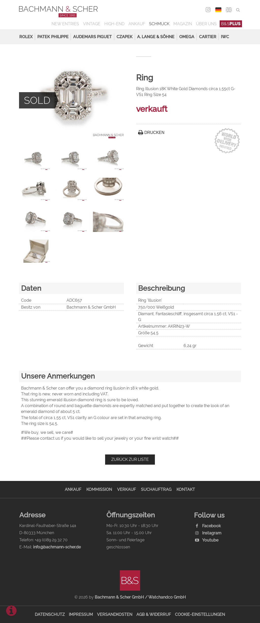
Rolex (25, 36)
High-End (114, 23)
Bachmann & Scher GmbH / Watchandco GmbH (140, 597)
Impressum (81, 614)
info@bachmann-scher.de (57, 547)
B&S (231, 23)
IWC (225, 36)
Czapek (125, 36)
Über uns (206, 23)
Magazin (182, 23)
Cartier (207, 36)
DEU (218, 9)
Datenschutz (50, 614)
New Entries (65, 23)
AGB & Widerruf (153, 614)
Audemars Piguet (92, 36)
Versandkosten (114, 614)
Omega (186, 36)
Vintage (91, 23)
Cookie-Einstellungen (200, 614)
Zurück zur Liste (130, 459)
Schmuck (159, 23)
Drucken (151, 132)
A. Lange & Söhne (155, 36)
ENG (229, 9)
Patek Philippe (53, 36)
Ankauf (136, 23)
